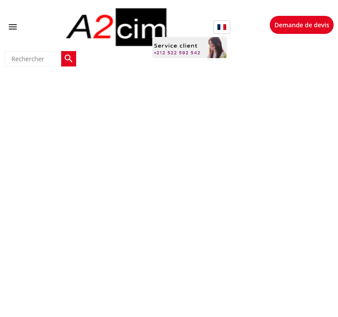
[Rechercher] (33, 58)
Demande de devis (301, 25)
